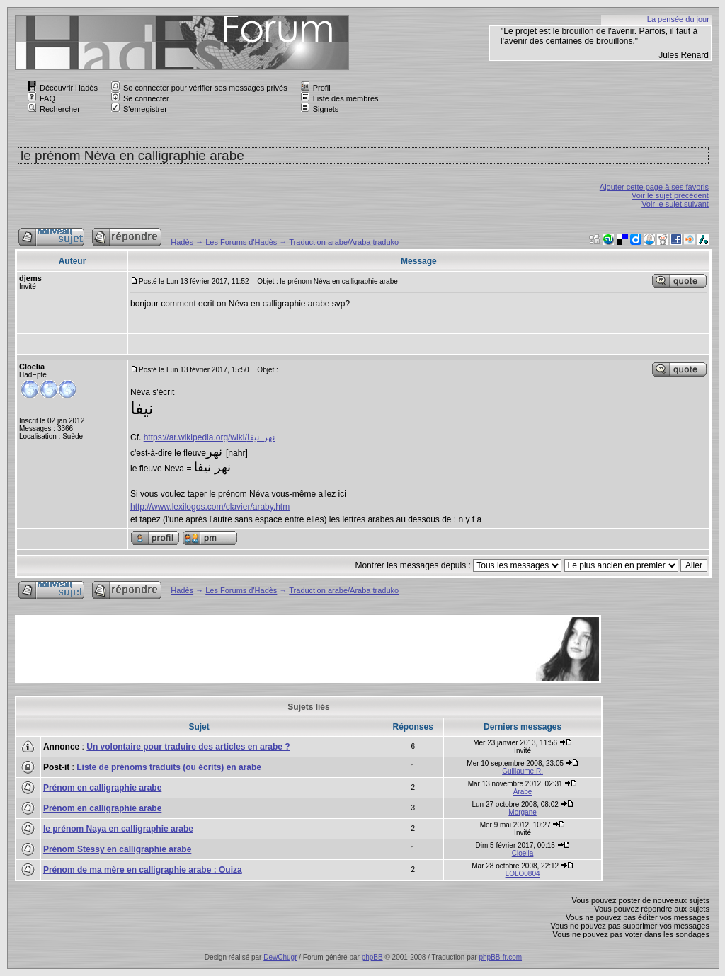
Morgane (522, 812)
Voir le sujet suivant (675, 204)
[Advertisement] (274, 649)
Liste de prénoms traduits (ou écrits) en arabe (168, 767)
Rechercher (54, 109)
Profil (316, 88)
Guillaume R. (522, 771)
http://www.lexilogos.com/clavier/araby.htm (210, 507)
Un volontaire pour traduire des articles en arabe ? (188, 747)
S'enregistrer (139, 109)
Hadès (182, 242)
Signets (320, 109)
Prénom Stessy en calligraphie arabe (117, 849)
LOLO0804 (523, 874)
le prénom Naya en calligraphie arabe (118, 829)
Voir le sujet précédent (670, 195)
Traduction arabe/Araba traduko (344, 242)
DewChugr (280, 957)
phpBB (372, 957)
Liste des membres (340, 98)
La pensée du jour (678, 19)
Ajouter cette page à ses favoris (654, 187)
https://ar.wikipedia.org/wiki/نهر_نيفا (209, 437)
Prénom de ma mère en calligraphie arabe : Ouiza (142, 870)
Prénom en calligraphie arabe (102, 788)
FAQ (41, 98)
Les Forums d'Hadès (241, 242)
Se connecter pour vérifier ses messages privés (199, 88)
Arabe (522, 792)
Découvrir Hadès (63, 88)
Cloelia (523, 853)
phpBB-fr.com (500, 957)
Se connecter (140, 98)
